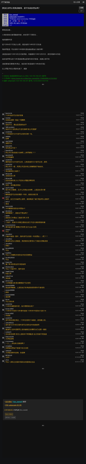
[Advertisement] (43, 98)
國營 (15, 402)
